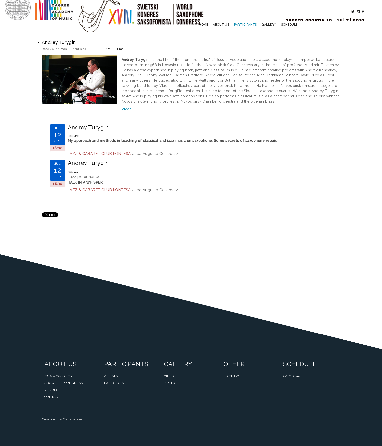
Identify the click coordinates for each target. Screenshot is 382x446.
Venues (51, 390)
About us (221, 31)
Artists (111, 376)
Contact (52, 397)
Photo (169, 383)
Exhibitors (114, 383)
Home (203, 31)
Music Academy (58, 376)
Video (127, 109)
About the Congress (63, 383)
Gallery (269, 31)
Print (107, 49)
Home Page (233, 376)
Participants (245, 31)
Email (121, 49)
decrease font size (90, 48)
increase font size (95, 48)
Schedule (289, 31)
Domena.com (72, 419)
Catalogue (293, 376)
